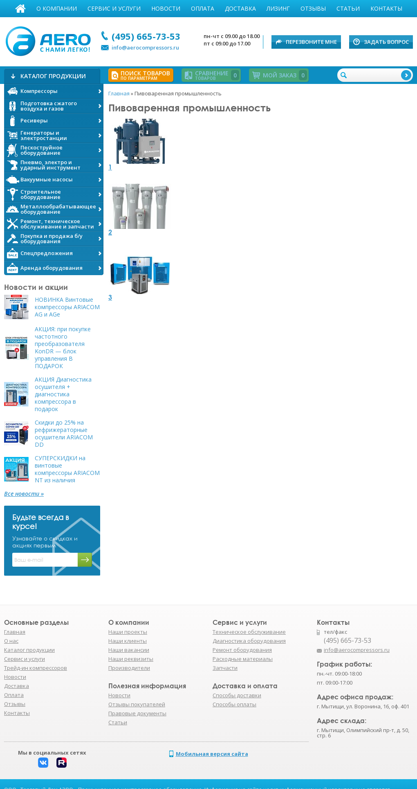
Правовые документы (137, 713)
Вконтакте (43, 762)
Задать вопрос (386, 41)
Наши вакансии (128, 649)
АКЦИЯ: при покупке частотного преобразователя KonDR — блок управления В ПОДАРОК (63, 348)
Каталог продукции (29, 649)
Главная (20, 8)
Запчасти (225, 667)
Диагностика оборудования (249, 640)
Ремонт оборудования (242, 649)
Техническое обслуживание (249, 631)
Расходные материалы (243, 658)
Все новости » (24, 493)
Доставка (240, 8)
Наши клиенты (127, 640)
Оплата (202, 8)
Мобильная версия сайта (212, 753)
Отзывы (313, 8)
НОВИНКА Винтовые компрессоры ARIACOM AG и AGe (67, 307)
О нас (11, 640)
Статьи (348, 8)
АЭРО (50, 40)
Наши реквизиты (130, 658)
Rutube (61, 762)
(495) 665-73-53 (146, 36)
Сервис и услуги (114, 8)
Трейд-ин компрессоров (35, 667)
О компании (56, 8)
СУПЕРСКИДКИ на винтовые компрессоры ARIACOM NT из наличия (67, 469)
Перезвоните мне (311, 41)
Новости (165, 8)
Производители (129, 667)
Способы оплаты (234, 704)
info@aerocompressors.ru (145, 47)
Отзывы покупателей (136, 704)
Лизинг (278, 8)
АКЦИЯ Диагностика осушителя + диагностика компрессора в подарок (63, 394)
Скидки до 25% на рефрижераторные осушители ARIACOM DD (64, 433)
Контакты (386, 8)
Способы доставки (237, 695)
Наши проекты (127, 631)
